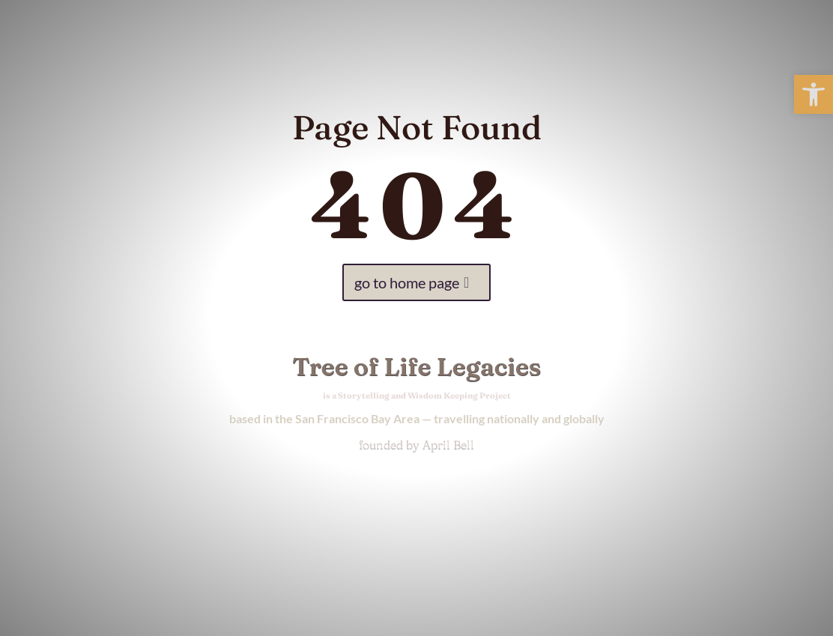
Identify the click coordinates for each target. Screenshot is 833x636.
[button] (813, 94)
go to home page (406, 282)
